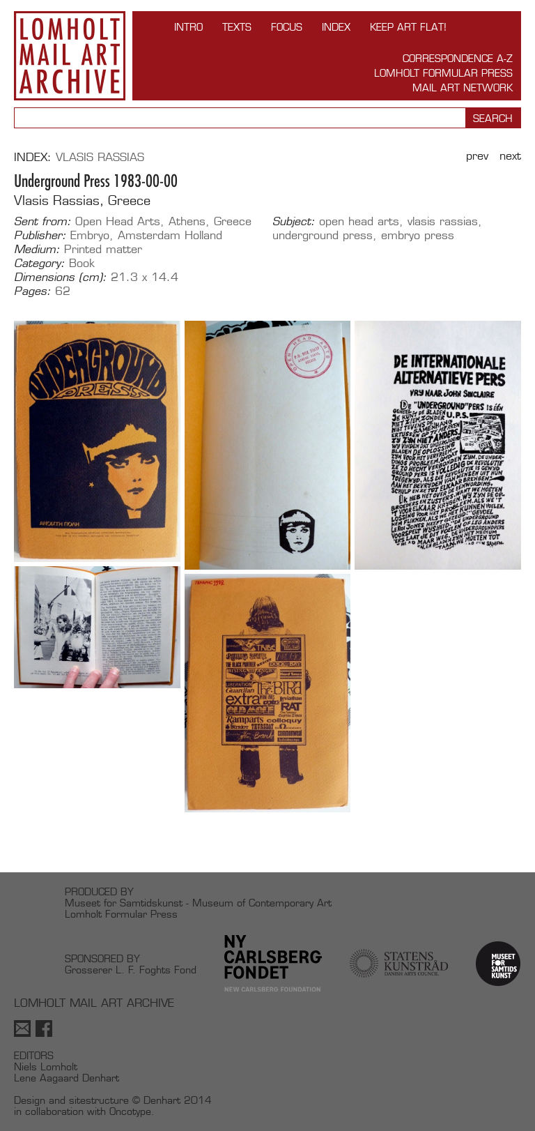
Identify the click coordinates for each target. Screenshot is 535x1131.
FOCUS (286, 27)
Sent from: (42, 222)
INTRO (188, 27)
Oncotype (130, 1111)
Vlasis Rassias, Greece (82, 200)
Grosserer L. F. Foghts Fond (130, 970)
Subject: (293, 222)
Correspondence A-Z (458, 58)
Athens (187, 221)
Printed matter (103, 249)
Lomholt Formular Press (443, 73)
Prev (477, 155)
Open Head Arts (117, 221)
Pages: (32, 291)
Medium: (37, 250)
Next (510, 155)
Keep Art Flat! (408, 27)
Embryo (89, 235)
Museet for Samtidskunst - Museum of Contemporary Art (198, 903)
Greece (232, 221)
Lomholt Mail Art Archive (69, 55)
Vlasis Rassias (100, 157)
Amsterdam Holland (170, 235)
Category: (39, 264)
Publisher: (40, 236)
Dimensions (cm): (60, 277)
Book (82, 263)
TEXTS (236, 27)
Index (336, 27)
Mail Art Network (462, 87)
